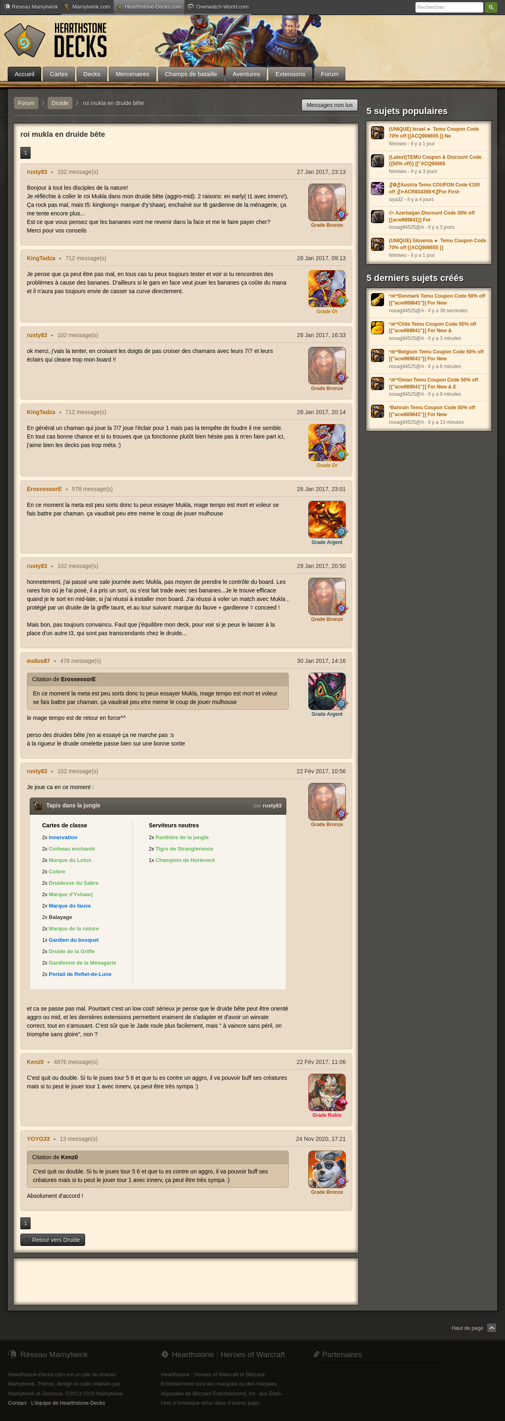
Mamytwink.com (87, 7)
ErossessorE (44, 489)
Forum (26, 103)
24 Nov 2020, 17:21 (321, 1139)
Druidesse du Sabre (74, 883)
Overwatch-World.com (218, 6)
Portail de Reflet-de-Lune (80, 974)
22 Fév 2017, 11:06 (321, 1062)
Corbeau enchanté (72, 849)
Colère (57, 871)
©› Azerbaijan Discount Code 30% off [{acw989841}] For (431, 216)
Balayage (60, 917)
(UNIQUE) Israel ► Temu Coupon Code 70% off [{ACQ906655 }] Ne (434, 132)
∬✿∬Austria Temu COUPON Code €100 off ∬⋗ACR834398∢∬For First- (434, 188)
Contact (17, 1403)
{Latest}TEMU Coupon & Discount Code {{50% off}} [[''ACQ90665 (435, 160)
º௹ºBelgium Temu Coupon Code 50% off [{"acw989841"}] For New (436, 355)
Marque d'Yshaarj (71, 894)
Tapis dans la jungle (73, 805)
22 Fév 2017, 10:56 (321, 771)
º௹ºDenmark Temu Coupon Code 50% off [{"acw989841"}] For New (437, 299)
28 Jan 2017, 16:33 (321, 335)
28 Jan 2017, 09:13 (321, 258)
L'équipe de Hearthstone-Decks (68, 1403)
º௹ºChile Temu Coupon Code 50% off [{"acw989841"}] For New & (432, 327)
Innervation (63, 837)
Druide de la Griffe (72, 951)
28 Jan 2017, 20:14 (321, 412)
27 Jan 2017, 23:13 (321, 172)
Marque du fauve (70, 906)
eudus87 (38, 661)
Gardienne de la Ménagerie (82, 963)
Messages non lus (330, 105)
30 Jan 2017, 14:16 (321, 661)
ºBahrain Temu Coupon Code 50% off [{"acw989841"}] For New (432, 411)
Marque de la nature (74, 928)
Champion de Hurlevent (185, 860)
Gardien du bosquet (74, 940)
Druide (60, 103)
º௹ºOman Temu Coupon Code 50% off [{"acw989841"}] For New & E (433, 383)
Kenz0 (35, 1062)
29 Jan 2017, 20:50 (321, 566)
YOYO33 (38, 1139)
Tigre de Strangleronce (184, 849)
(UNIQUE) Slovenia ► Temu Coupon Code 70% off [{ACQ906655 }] (437, 244)
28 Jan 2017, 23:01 (321, 489)
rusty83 (37, 172)
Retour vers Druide (52, 1240)
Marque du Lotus (70, 860)
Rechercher (491, 7)
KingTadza (41, 258)
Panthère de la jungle (182, 837)
